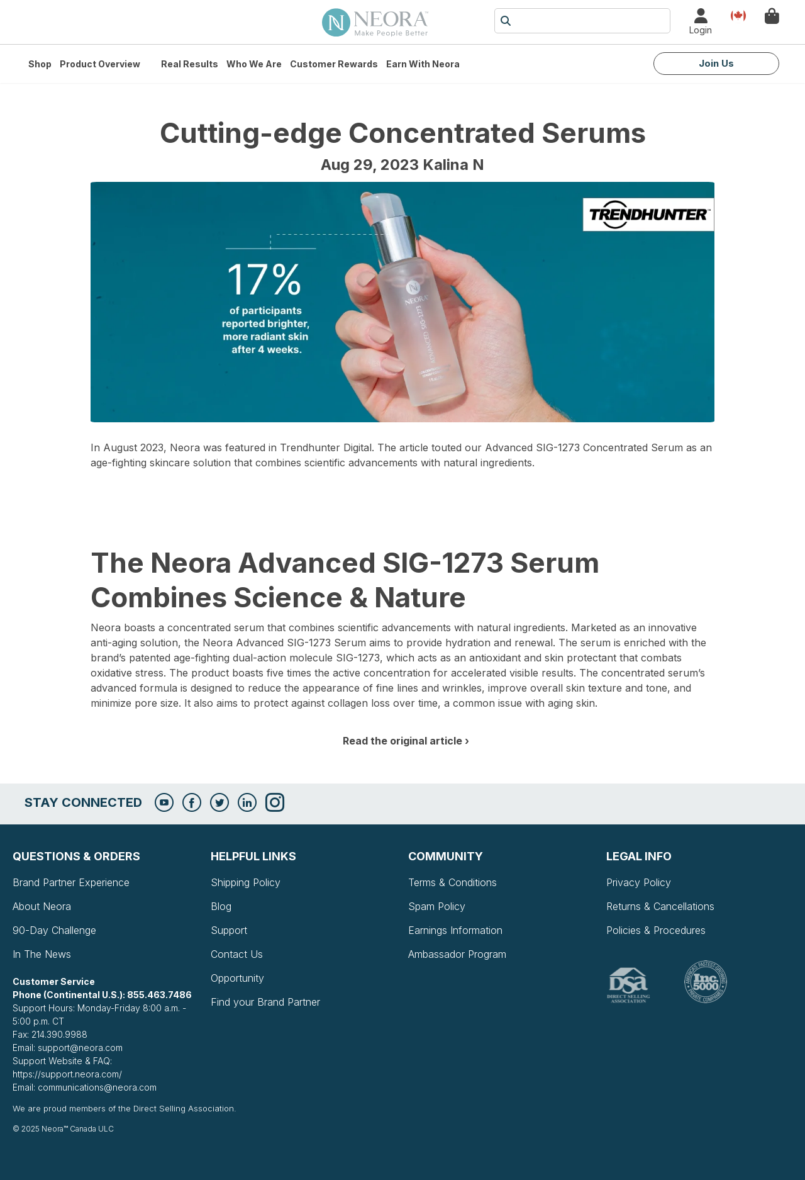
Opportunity (237, 978)
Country (738, 14)
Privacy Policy (638, 882)
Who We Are (254, 64)
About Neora (42, 906)
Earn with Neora (423, 64)
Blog (221, 906)
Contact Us (237, 954)
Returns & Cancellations (660, 906)
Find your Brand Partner (265, 1002)
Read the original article (402, 740)
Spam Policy (436, 906)
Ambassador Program (457, 954)
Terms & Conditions (452, 882)
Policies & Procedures (656, 930)
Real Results (189, 64)
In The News (42, 954)
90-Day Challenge (54, 930)
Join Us (716, 63)
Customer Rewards (334, 64)
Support (229, 930)
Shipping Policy (245, 882)
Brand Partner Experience (71, 882)
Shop (40, 64)
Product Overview (100, 64)
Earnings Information (455, 930)
